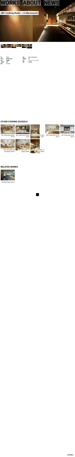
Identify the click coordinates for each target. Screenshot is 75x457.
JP (69, 2)
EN (73, 2)
